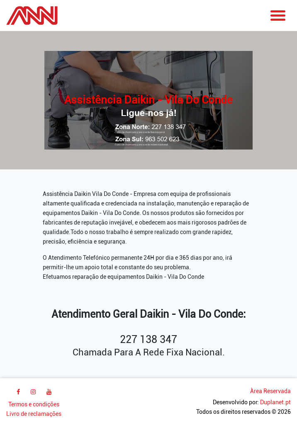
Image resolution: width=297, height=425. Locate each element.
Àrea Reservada (270, 391)
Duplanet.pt (275, 402)
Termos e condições (33, 404)
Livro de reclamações (33, 414)
